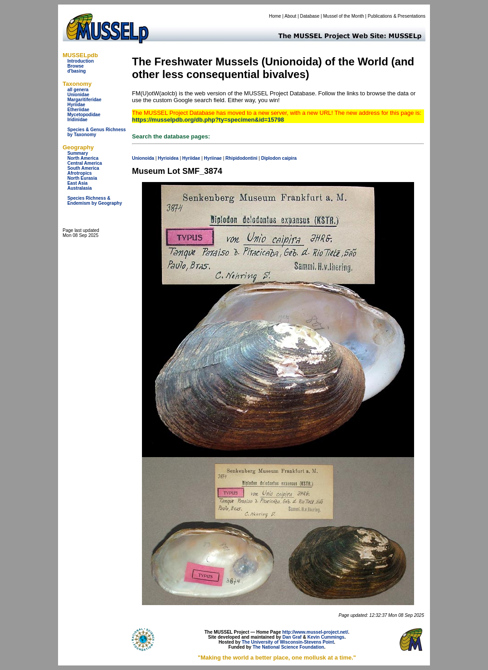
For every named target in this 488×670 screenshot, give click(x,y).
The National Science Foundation (288, 647)
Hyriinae (212, 158)
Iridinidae (77, 119)
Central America (84, 163)
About (290, 16)
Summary (77, 153)
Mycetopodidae (83, 114)
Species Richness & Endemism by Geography (94, 201)
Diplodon (271, 158)
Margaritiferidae (84, 99)
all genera (77, 89)
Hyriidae (76, 104)
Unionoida (143, 158)
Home (275, 16)
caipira (289, 158)
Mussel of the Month (343, 16)
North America (82, 158)
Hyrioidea (168, 158)
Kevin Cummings (326, 637)
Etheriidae (78, 109)
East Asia (77, 183)
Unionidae (78, 94)
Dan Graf (292, 637)
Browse (75, 66)
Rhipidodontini (241, 158)
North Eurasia (82, 178)
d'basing (76, 71)
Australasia (79, 188)
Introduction (80, 61)
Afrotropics (79, 173)
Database (310, 16)
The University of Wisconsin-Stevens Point (288, 642)
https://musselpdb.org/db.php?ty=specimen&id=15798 (208, 119)
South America (83, 168)
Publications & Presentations (396, 16)
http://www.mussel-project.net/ (315, 632)
